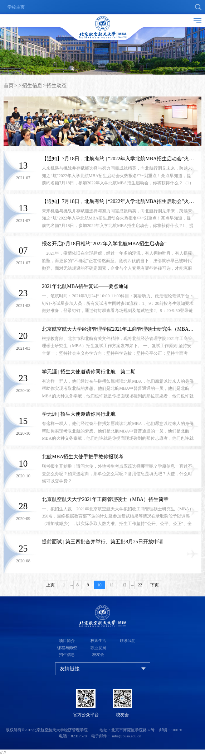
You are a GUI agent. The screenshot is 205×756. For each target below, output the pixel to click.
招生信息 (32, 85)
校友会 (98, 654)
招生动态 (57, 85)
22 (140, 584)
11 (112, 584)
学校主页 (16, 7)
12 (124, 584)
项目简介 (67, 640)
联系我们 (128, 640)
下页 (154, 584)
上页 (50, 584)
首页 (9, 85)
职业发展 (98, 648)
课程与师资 (67, 648)
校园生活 (98, 640)
